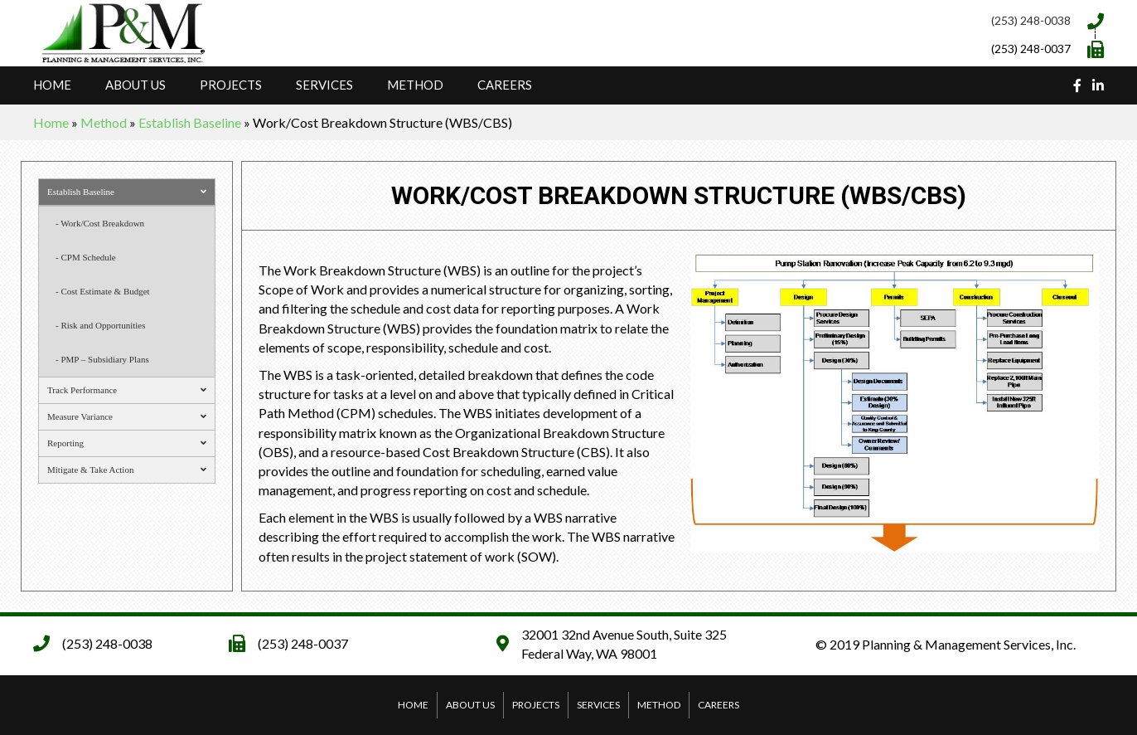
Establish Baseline (189, 122)
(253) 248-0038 (1031, 20)
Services (324, 84)
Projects (231, 84)
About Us (135, 84)
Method (415, 84)
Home (52, 84)
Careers (504, 84)
